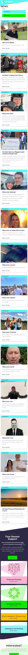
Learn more (12, 557)
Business (7, 11)
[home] (7, 2)
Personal (7, 15)
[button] (26, 2)
